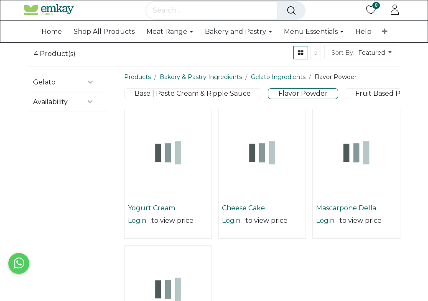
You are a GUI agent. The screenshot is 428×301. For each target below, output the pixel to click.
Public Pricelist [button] (363, 6)
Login (137, 246)
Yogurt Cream (151, 233)
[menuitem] (52, 56)
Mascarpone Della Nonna (346, 233)
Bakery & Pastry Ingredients (201, 102)
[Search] (308, 29)
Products (137, 102)
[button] (384, 56)
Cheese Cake (243, 233)
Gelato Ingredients (278, 102)
